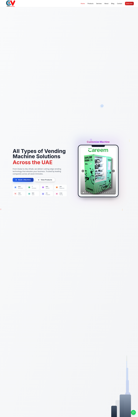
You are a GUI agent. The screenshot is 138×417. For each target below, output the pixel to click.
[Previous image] (83, 171)
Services (99, 3)
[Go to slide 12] (104, 193)
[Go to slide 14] (109, 193)
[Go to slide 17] (115, 193)
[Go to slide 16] (113, 193)
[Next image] (113, 171)
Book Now (129, 3)
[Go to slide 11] (102, 193)
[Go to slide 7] (94, 193)
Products (90, 3)
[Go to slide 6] (92, 193)
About (106, 3)
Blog (112, 3)
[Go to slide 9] (98, 193)
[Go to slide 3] (85, 193)
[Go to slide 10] (100, 193)
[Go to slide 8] (96, 193)
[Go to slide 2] (83, 193)
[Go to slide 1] (81, 193)
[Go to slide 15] (111, 193)
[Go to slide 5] (90, 193)
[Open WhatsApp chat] (133, 412)
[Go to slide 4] (87, 193)
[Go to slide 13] (106, 193)
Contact (119, 3)
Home (83, 3)
